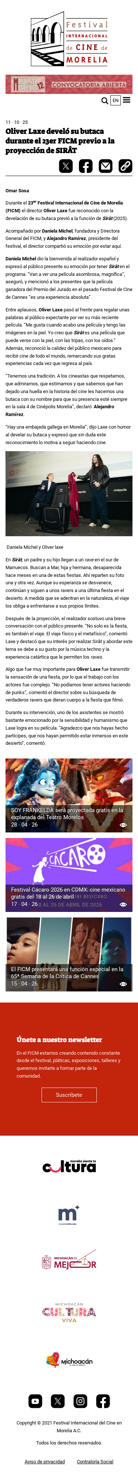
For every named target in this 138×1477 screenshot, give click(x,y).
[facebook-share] (86, 171)
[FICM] (69, 40)
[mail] (106, 171)
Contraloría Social (95, 1461)
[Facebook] (103, 1406)
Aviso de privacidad (45, 1461)
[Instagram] (81, 1406)
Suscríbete (69, 1095)
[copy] (125, 167)
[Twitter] (58, 1406)
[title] (69, 1184)
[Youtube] (35, 1406)
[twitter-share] (66, 171)
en (115, 100)
